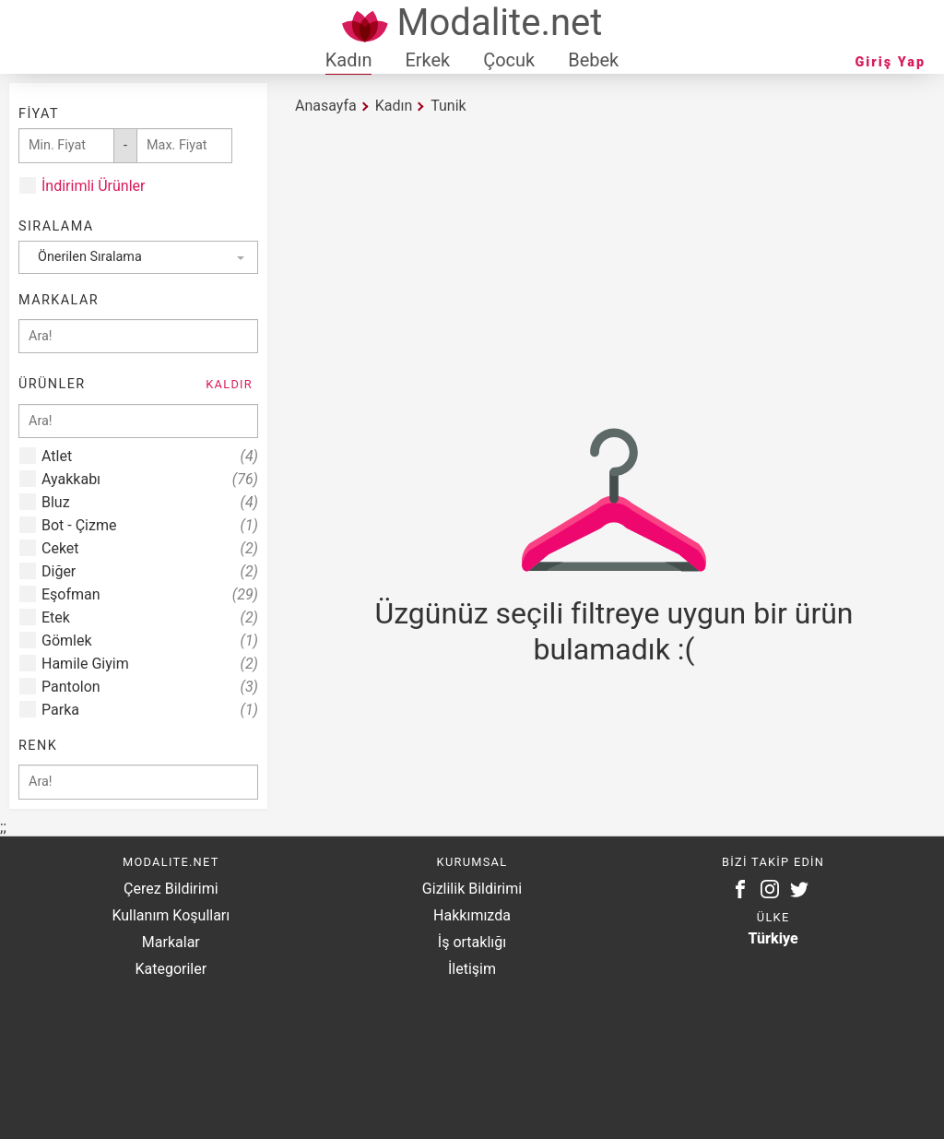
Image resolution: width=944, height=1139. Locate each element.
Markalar (171, 942)
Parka (149, 709)
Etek (149, 617)
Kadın (348, 60)
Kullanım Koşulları (171, 915)
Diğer (149, 571)
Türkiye (773, 938)
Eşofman (149, 594)
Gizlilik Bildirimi (472, 888)
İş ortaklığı (472, 942)
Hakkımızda (472, 915)
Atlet (149, 456)
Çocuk (509, 60)
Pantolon (149, 686)
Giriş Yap (891, 62)
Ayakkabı (149, 479)
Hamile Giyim (149, 663)
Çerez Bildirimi (171, 888)
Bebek (593, 60)
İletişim (472, 969)
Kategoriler (170, 969)
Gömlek (149, 640)
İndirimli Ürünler (93, 186)
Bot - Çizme (149, 525)
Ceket (149, 548)
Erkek (427, 60)
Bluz (149, 502)
